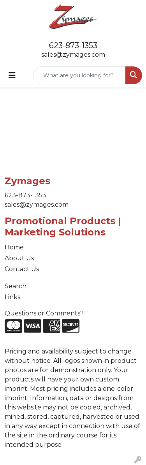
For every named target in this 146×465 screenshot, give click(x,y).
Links (12, 297)
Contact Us (22, 269)
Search (15, 286)
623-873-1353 (73, 45)
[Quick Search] (79, 75)
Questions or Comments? (44, 313)
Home (14, 247)
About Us (19, 258)
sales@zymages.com (73, 54)
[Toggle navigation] (12, 75)
